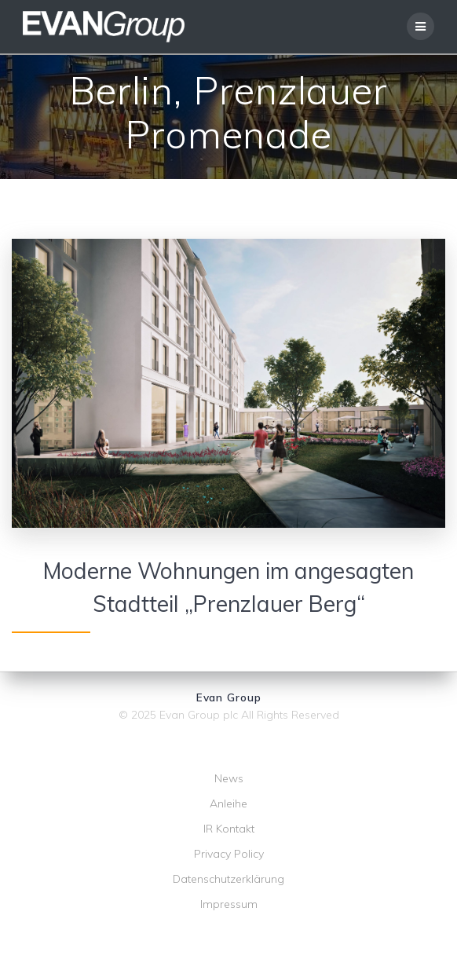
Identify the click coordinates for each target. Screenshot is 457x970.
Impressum (229, 904)
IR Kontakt (228, 829)
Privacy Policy (229, 854)
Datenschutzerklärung (228, 879)
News (228, 778)
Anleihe (228, 803)
